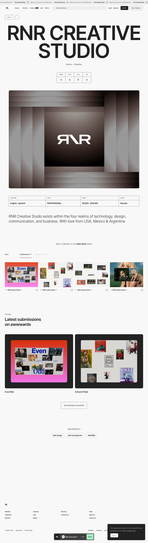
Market (47, 8)
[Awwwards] (7, 8)
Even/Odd (9, 392)
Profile (82, 537)
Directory (25, 8)
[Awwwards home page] (57, 537)
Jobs (41, 8)
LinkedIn (106, 530)
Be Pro (124, 8)
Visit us (90, 537)
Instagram (99, 530)
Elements (7, 518)
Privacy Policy (29, 530)
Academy (34, 8)
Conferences (65, 515)
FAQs (90, 511)
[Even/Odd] (21, 274)
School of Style (81, 392)
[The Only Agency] (126, 274)
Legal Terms (19, 530)
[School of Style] (56, 274)
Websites (7, 511)
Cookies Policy (9, 530)
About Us (92, 515)
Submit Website (136, 8)
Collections (8, 515)
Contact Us (92, 518)
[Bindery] (91, 274)
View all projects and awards (74, 405)
